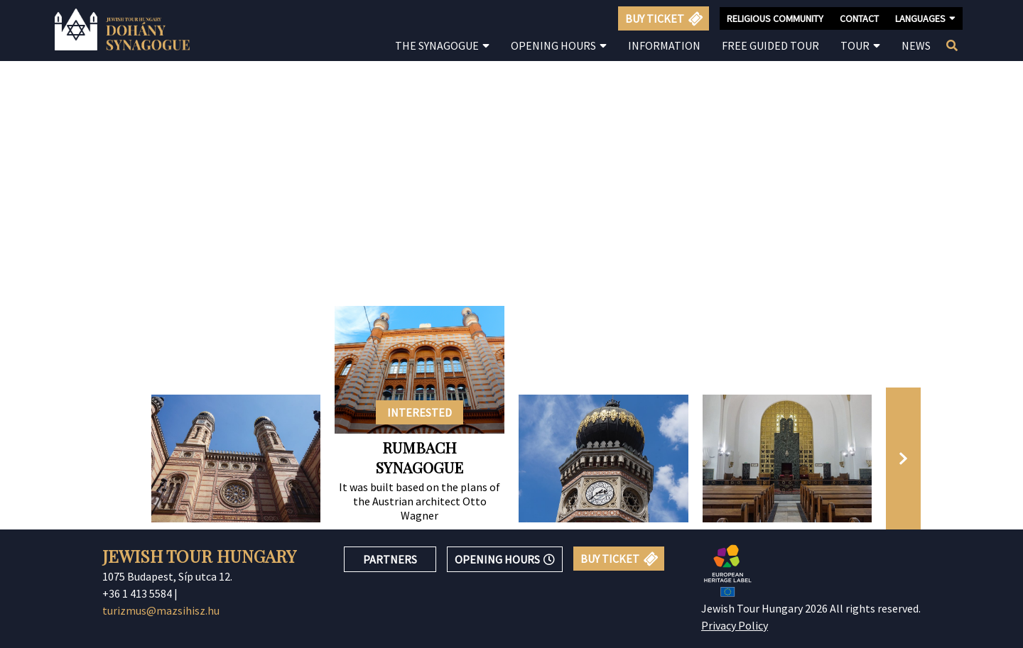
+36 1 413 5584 (137, 593)
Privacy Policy (734, 625)
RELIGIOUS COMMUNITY (775, 18)
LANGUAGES (925, 18)
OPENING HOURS (505, 559)
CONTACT (859, 18)
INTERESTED (419, 412)
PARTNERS (390, 559)
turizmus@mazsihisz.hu (161, 610)
